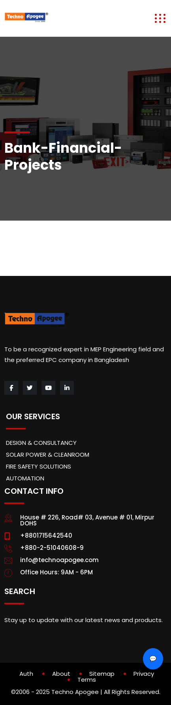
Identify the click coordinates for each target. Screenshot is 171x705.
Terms (86, 679)
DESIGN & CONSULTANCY (41, 443)
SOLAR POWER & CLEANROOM (47, 454)
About (61, 673)
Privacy (143, 673)
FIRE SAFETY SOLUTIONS (38, 466)
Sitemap (102, 673)
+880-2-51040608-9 (52, 548)
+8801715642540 (46, 535)
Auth (26, 673)
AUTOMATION (25, 478)
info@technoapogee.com (59, 560)
